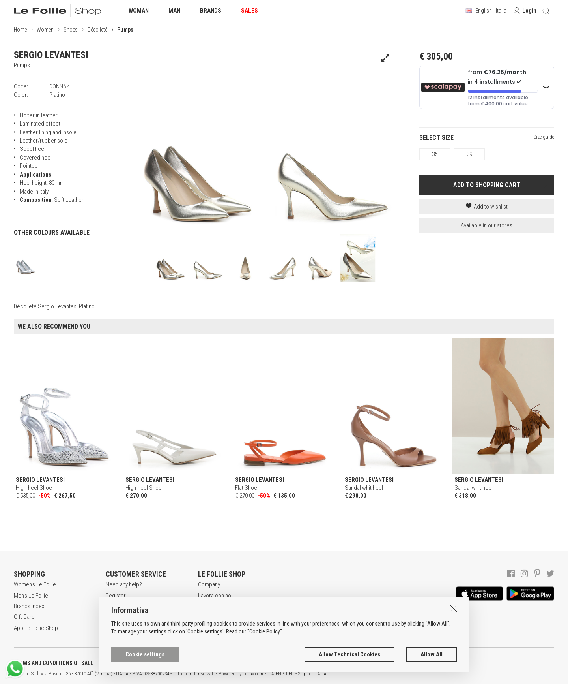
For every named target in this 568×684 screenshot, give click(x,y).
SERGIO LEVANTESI (51, 55)
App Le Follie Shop (36, 627)
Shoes (71, 29)
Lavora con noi (215, 595)
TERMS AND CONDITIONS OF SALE (53, 663)
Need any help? (124, 584)
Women (45, 29)
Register (116, 595)
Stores (206, 616)
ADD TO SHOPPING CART (486, 185)
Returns (115, 627)
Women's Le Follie (35, 584)
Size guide (544, 137)
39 (469, 154)
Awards (207, 606)
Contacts (208, 627)
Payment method (125, 616)
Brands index (29, 606)
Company (209, 584)
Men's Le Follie (31, 595)
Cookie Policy (264, 667)
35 (434, 154)
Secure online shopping (134, 606)
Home (20, 29)
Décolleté (97, 29)
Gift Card (24, 616)
